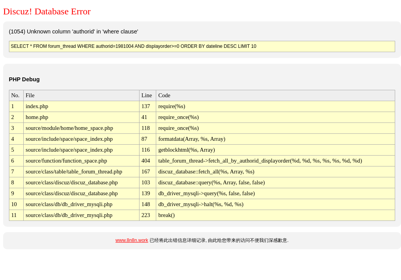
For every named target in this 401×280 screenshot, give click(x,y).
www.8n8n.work (131, 240)
